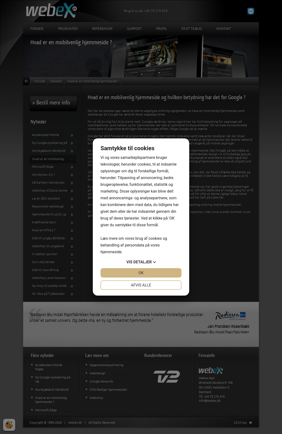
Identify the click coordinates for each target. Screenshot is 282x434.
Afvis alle (141, 285)
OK (140, 273)
